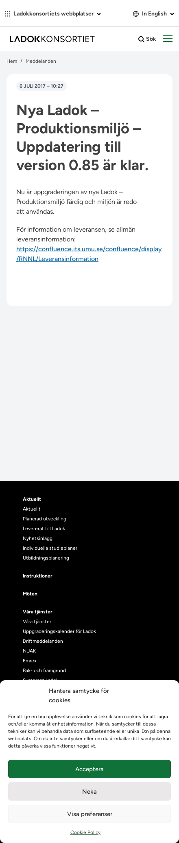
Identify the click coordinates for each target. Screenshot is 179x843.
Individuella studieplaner (51, 548)
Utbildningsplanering (46, 558)
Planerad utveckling (44, 519)
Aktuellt (32, 509)
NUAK (29, 651)
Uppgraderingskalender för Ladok (59, 631)
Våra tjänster (37, 621)
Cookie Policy (85, 832)
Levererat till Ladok (44, 528)
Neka (89, 791)
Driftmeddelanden (43, 641)
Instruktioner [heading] (37, 576)
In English (153, 13)
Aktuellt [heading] (32, 499)
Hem (12, 61)
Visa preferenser (89, 814)
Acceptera (89, 769)
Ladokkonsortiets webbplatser (53, 13)
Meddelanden (41, 61)
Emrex (30, 661)
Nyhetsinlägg (37, 538)
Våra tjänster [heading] (37, 612)
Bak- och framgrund (44, 670)
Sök (147, 39)
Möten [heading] (30, 594)
